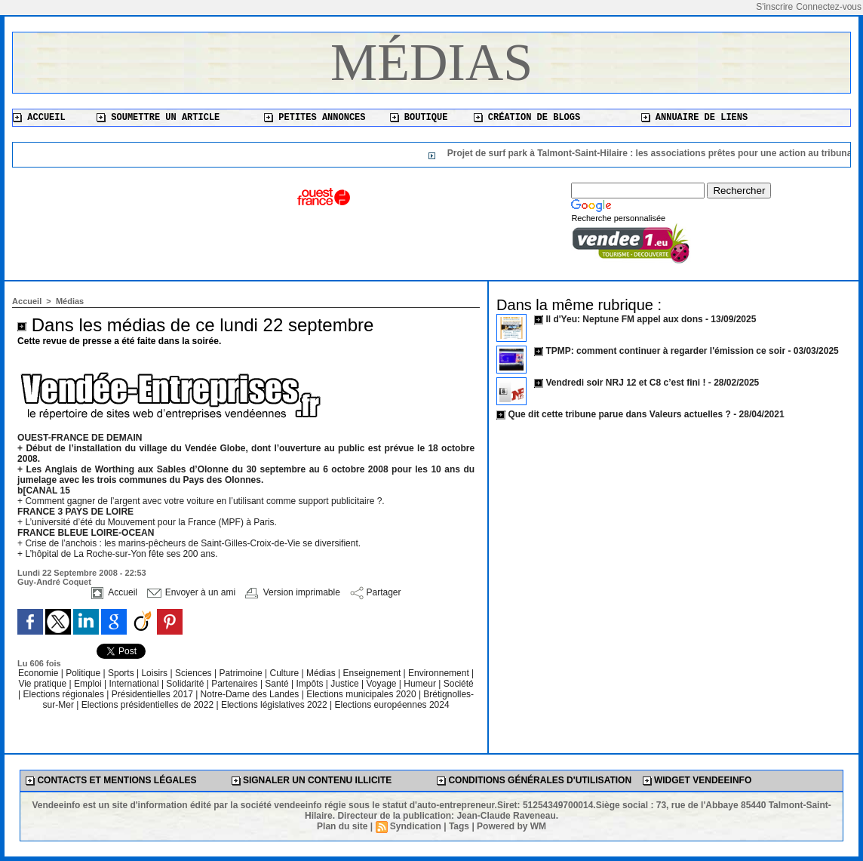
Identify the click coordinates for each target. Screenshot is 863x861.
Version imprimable (292, 592)
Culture (286, 673)
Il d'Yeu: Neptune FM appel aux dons (623, 319)
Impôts (309, 683)
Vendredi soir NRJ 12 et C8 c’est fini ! (625, 382)
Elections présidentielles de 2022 (147, 705)
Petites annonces (314, 117)
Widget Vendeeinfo (697, 780)
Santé (278, 683)
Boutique (419, 117)
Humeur (421, 683)
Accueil (39, 117)
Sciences (194, 673)
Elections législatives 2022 (274, 705)
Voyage (381, 683)
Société (459, 683)
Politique (84, 673)
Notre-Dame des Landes (251, 694)
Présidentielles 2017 (153, 694)
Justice (345, 683)
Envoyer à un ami (191, 592)
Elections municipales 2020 (361, 694)
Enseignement (373, 673)
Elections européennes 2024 (391, 705)
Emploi (89, 683)
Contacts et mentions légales (111, 780)
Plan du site (342, 826)
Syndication (415, 826)
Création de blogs (527, 117)
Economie (39, 673)
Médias (431, 62)
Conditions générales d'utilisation (534, 780)
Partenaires (235, 683)
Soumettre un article (158, 117)
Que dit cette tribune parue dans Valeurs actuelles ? (619, 414)
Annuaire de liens (694, 117)
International (135, 683)
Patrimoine (242, 673)
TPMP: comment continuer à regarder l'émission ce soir (665, 351)
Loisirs (155, 673)
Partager (375, 592)
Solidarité (186, 683)
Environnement (438, 673)
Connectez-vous (828, 7)
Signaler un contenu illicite (312, 780)
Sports (122, 673)
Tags (459, 826)
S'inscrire (774, 7)
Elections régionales (65, 694)
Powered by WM (511, 826)
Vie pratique (43, 683)
